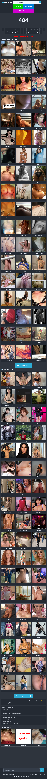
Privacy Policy (41, 774)
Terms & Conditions (31, 774)
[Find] (42, 770)
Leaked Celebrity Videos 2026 (23, 36)
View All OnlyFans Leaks (23, 696)
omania (6, 2)
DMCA (24, 774)
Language (30, 776)
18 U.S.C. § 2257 (18, 776)
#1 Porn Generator (23, 11)
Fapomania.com (13, 774)
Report (19, 774)
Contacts (25, 776)
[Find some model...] (22, 770)
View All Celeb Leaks (23, 365)
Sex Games (18, 6)
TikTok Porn (28, 6)
